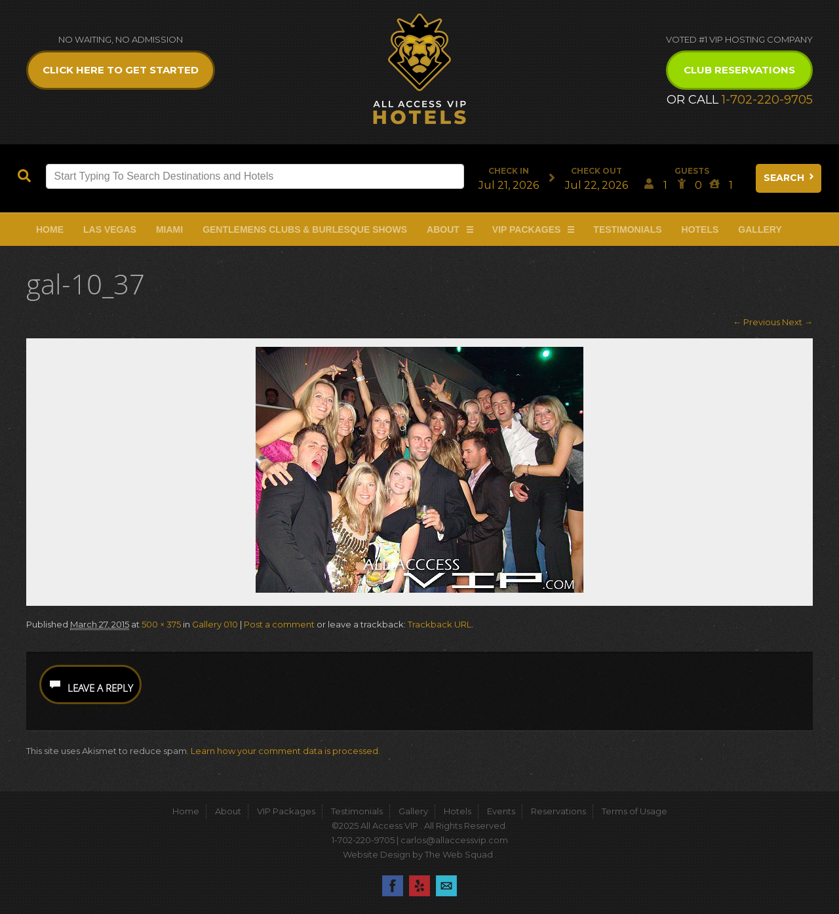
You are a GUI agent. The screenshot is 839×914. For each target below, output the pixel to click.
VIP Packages (526, 229)
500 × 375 (161, 624)
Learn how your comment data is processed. (285, 750)
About (443, 229)
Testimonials (627, 229)
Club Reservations (739, 70)
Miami (169, 229)
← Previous (756, 322)
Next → (797, 322)
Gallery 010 (215, 624)
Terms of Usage (634, 811)
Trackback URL (439, 624)
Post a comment (279, 624)
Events (501, 811)
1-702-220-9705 (767, 99)
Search (790, 178)
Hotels (700, 229)
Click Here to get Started (121, 70)
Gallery (759, 229)
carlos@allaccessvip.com (454, 840)
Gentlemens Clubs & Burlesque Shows (305, 229)
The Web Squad (460, 854)
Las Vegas (109, 229)
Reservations (558, 811)
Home (50, 229)
